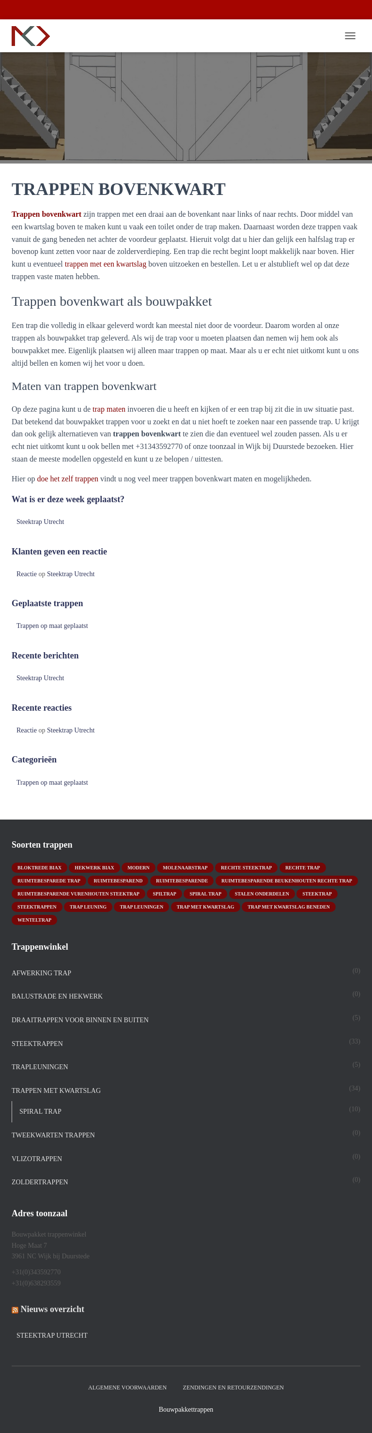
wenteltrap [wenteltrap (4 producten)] (34, 920)
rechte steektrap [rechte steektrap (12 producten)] (246, 867)
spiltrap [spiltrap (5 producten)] (164, 893)
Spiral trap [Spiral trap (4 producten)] (205, 893)
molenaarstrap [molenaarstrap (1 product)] (185, 867)
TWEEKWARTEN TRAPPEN (53, 1135)
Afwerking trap (41, 973)
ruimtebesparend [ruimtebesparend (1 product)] (117, 880)
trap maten (109, 409)
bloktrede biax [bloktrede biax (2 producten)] (39, 867)
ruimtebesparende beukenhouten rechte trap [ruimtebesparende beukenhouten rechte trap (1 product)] (286, 880)
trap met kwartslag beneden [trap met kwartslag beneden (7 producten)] (289, 907)
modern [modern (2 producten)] (138, 867)
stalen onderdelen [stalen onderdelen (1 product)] (262, 893)
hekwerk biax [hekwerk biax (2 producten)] (94, 867)
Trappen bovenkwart (46, 214)
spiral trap (40, 1111)
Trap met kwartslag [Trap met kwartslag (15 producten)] (205, 907)
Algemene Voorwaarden (127, 1387)
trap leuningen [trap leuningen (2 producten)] (141, 907)
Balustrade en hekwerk (57, 996)
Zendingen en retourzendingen (233, 1387)
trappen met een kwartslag (105, 264)
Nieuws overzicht (52, 1309)
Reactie (26, 574)
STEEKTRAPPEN (37, 1043)
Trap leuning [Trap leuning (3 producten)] (88, 907)
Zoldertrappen (40, 1182)
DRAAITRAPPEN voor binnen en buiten (80, 1020)
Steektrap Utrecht (40, 521)
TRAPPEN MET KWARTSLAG (56, 1090)
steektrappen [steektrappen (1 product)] (37, 907)
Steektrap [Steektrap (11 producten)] (317, 893)
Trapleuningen (40, 1067)
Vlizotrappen (37, 1159)
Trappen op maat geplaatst (52, 625)
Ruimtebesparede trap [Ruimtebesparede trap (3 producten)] (48, 880)
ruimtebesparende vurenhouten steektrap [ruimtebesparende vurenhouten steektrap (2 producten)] (78, 893)
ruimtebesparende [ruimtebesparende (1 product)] (182, 880)
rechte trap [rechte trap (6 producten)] (302, 867)
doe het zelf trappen (67, 479)
